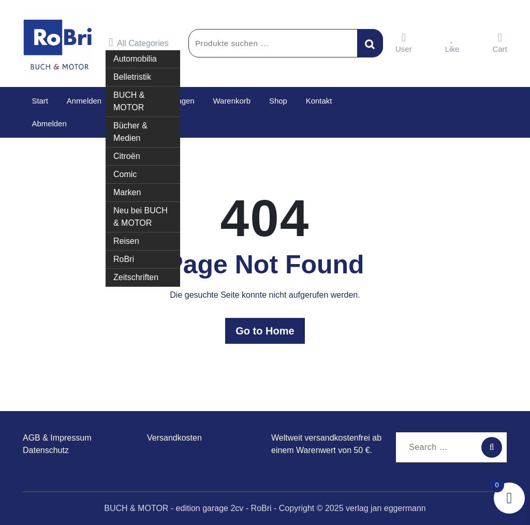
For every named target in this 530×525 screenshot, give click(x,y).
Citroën (126, 156)
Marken (127, 192)
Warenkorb (231, 100)
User (403, 42)
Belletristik (132, 76)
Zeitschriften (135, 277)
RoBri (123, 259)
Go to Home (264, 331)
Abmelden (49, 123)
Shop (277, 100)
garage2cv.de (172, 450)
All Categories (139, 42)
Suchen (370, 43)
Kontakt (317, 100)
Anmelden (83, 100)
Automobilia (135, 58)
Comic (125, 174)
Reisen (126, 241)
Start (40, 100)
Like (452, 42)
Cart (500, 42)
